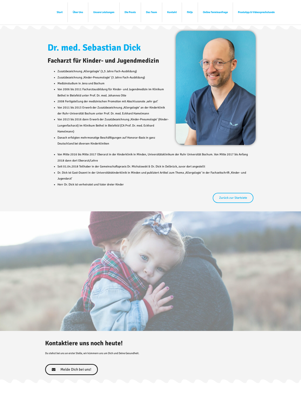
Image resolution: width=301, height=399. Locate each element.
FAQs (190, 12)
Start (60, 12)
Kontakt (172, 12)
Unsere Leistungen (103, 12)
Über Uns (78, 12)
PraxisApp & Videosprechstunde (256, 12)
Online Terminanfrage (215, 12)
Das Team (151, 12)
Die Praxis (130, 12)
